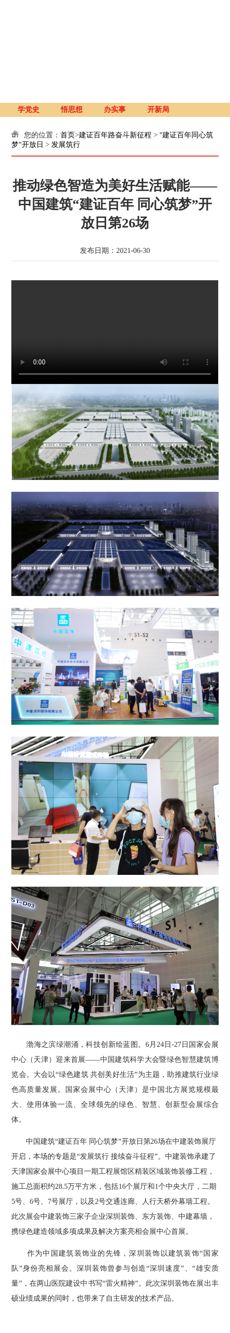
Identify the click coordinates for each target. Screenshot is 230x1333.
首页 (67, 135)
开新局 (158, 110)
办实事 (115, 110)
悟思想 (72, 110)
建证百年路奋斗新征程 (115, 135)
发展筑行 (65, 144)
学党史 (28, 110)
